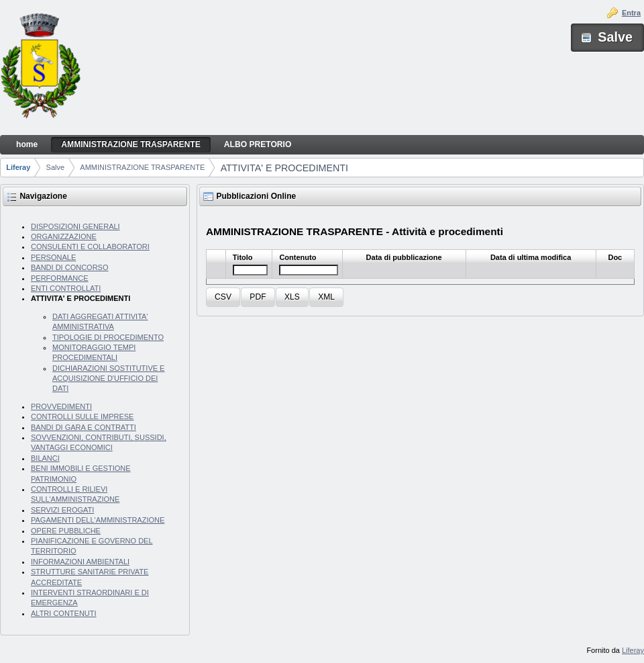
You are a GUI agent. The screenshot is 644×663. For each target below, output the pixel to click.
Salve (55, 167)
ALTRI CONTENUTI (64, 613)
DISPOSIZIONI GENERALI (75, 226)
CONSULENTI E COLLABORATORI (90, 246)
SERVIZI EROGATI (62, 510)
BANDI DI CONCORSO (70, 267)
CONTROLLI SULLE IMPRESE (82, 416)
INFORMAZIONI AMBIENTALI (80, 562)
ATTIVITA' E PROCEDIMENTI (284, 168)
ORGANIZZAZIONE (64, 236)
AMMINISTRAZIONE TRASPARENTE (142, 167)
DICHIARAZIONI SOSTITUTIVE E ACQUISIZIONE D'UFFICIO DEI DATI (108, 378)
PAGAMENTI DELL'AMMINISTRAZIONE (97, 520)
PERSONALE (53, 257)
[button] (223, 297)
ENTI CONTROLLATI (66, 288)
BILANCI (45, 458)
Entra (631, 13)
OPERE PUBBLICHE (66, 531)
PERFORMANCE (60, 278)
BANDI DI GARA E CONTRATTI (83, 427)
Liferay (18, 167)
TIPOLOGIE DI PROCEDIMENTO (108, 337)
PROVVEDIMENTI (61, 406)
